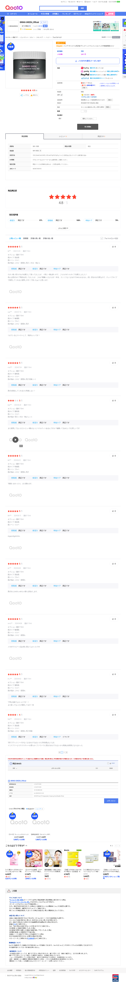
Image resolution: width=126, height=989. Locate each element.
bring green (59, 46)
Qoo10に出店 (102, 2)
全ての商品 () (26, 26)
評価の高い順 (36, 238)
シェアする (26, 95)
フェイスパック (57, 37)
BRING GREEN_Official (29, 22)
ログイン (64, 2)
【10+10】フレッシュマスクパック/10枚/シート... (18, 834)
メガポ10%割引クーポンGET (88, 61)
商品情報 (25, 136)
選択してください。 (89, 118)
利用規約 (18, 970)
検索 (82, 8)
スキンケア (39, 37)
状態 (14, 768)
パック (48, 37)
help (40, 151)
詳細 (83, 87)
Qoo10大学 (112, 2)
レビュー (63, 136)
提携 (54, 970)
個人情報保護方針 (30, 970)
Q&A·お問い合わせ (48, 29)
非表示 (113, 763)
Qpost (89, 2)
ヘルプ (94, 2)
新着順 (25, 238)
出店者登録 (62, 970)
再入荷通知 (87, 127)
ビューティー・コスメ (26, 37)
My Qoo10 (71, 2)
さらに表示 (62, 228)
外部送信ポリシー (44, 970)
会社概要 (9, 970)
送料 (60, 95)
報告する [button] (35, 95)
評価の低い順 (48, 238)
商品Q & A (101, 136)
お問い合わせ (111, 801)
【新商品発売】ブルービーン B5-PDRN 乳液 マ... (41, 834)
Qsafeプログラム (99, 970)
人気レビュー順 (15, 238)
